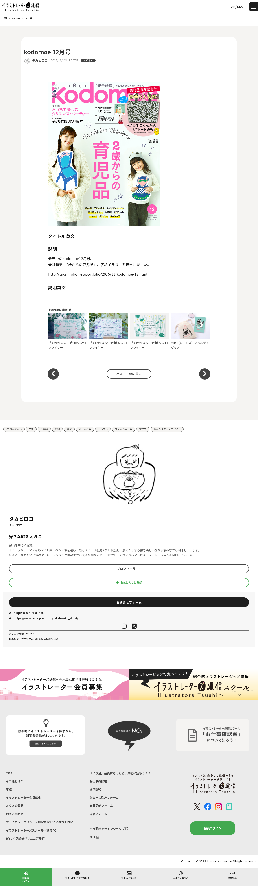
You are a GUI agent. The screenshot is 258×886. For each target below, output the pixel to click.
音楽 (69, 429)
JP (233, 6)
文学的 (142, 429)
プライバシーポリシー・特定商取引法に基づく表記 (39, 822)
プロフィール (128, 568)
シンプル (103, 429)
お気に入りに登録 (129, 582)
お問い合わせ (14, 814)
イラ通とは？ (14, 781)
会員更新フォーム (101, 805)
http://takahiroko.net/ (26, 613)
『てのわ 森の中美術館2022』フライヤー (108, 331)
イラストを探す (129, 874)
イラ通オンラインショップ (109, 829)
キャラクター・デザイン (167, 429)
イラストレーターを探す (77, 874)
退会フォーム (98, 814)
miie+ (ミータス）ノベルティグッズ (190, 331)
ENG (240, 6)
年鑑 (9, 789)
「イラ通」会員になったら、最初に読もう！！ (120, 773)
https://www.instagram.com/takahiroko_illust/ (43, 618)
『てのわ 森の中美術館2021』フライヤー (149, 331)
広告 (31, 429)
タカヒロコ (40, 60)
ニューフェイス (180, 874)
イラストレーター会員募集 (23, 797)
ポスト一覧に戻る (129, 373)
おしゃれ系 (85, 429)
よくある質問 (14, 805)
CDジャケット (14, 429)
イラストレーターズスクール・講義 (31, 830)
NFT (94, 837)
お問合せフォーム (129, 602)
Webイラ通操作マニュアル (25, 838)
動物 (57, 429)
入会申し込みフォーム (104, 797)
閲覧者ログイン (25, 876)
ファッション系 (123, 429)
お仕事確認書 (98, 781)
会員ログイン (212, 828)
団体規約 (95, 789)
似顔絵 (44, 429)
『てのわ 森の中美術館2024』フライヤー (67, 331)
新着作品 (232, 874)
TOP (9, 773)
